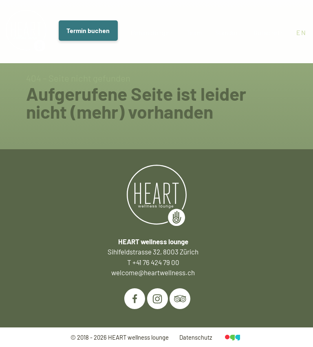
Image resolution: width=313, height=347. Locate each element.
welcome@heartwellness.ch (153, 272)
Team (195, 33)
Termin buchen (88, 31)
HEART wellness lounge (138, 337)
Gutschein (269, 33)
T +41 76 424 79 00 (153, 262)
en (301, 33)
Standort (229, 33)
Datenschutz (195, 337)
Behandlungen (152, 33)
